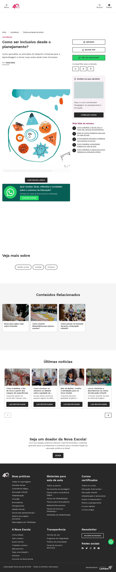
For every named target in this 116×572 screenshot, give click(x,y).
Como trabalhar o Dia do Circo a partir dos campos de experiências (88, 128)
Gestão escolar (23, 267)
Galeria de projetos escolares (20, 517)
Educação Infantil (19, 492)
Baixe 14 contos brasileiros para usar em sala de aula (88, 134)
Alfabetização (18, 496)
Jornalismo (14, 32)
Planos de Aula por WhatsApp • (55, 510)
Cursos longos (88, 510)
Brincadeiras (17, 502)
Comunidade (17, 535)
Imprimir (88, 42)
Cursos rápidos (88, 506)
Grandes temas (18, 485)
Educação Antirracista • (92, 489)
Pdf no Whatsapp (88, 58)
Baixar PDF (88, 50)
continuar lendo (36, 180)
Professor (51, 267)
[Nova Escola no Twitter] (87, 548)
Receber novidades (92, 536)
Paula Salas (10, 62)
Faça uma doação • (20, 552)
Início (4, 32)
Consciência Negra (20, 489)
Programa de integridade (58, 538)
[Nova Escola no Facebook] (82, 548)
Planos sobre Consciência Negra (58, 494)
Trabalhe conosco (20, 545)
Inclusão (38, 267)
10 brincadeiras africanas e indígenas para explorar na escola (88, 140)
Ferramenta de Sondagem (58, 489)
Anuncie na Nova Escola (22, 559)
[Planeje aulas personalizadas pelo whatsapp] (111, 542)
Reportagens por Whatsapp (24, 522)
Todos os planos (54, 486)
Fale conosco (17, 538)
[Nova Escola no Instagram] (90, 548)
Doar (58, 455)
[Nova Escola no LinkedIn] (94, 548)
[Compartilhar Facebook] (83, 69)
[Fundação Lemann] (106, 568)
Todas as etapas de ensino (33, 32)
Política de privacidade (57, 542)
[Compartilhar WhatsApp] (75, 69)
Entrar (109, 6)
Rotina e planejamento (91, 503)
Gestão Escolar (18, 509)
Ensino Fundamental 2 (91, 500)
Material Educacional (56, 505)
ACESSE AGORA (29, 198)
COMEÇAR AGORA (89, 115)
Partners (15, 556)
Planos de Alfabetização (57, 499)
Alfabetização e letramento (93, 496)
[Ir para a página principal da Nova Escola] (16, 6)
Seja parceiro (17, 549)
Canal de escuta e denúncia (54, 546)
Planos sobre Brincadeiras (58, 502)
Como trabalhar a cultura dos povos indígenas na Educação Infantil (88, 151)
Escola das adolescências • (23, 513)
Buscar (100, 6)
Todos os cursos (89, 486)
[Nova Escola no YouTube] (99, 548)
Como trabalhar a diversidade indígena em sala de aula (86, 145)
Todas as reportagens (21, 482)
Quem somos (18, 542)
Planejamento (18, 506)
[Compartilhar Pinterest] (91, 69)
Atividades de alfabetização (59, 515)
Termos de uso (53, 535)
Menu (6, 6)
